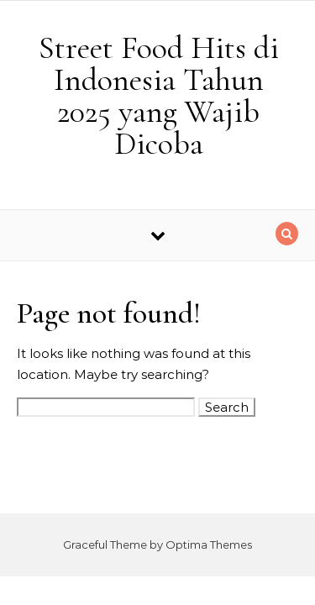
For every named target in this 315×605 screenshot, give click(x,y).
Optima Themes (208, 544)
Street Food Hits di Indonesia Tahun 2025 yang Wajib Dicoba (159, 96)
